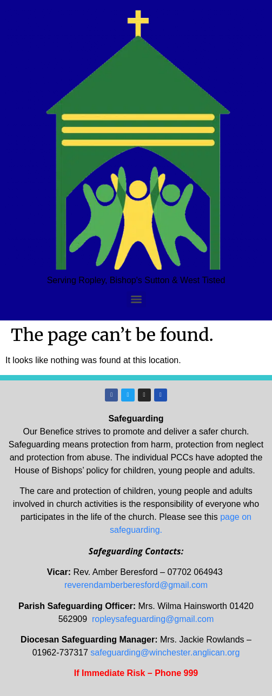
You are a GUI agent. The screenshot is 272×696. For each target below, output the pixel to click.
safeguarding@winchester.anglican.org (165, 652)
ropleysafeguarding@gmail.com (153, 619)
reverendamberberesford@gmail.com (136, 585)
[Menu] (136, 299)
